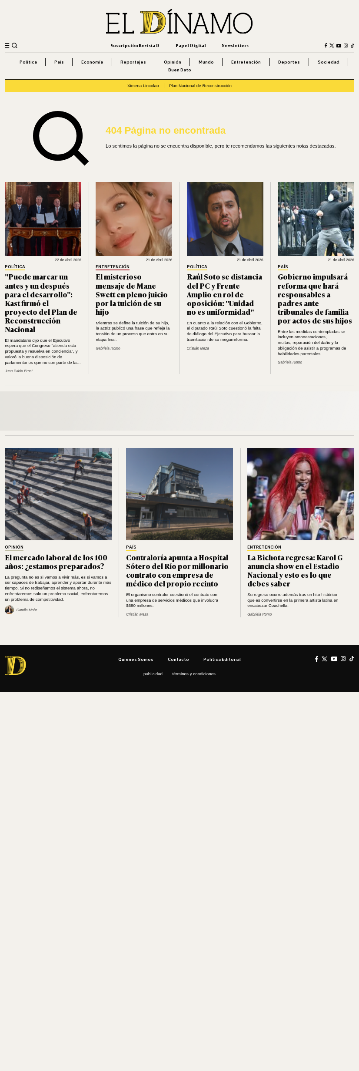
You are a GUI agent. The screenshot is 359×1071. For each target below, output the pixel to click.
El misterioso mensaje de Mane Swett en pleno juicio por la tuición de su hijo (132, 294)
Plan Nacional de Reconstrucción (200, 85)
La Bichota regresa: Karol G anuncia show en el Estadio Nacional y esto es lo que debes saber (294, 570)
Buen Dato (179, 69)
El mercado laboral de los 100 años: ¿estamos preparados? (56, 561)
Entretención (246, 61)
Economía (92, 61)
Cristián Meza (198, 348)
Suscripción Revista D (135, 45)
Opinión (172, 61)
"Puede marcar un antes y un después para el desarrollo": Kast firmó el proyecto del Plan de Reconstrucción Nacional (41, 302)
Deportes (289, 61)
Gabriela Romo (108, 348)
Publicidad (153, 673)
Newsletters (235, 45)
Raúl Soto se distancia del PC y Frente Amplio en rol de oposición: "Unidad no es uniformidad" (224, 294)
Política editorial (222, 659)
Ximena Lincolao (143, 85)
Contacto (178, 659)
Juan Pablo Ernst (19, 371)
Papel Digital (191, 45)
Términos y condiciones (194, 673)
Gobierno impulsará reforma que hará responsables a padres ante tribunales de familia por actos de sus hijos (315, 298)
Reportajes (133, 61)
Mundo (206, 61)
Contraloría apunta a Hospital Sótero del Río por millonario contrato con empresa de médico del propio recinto (177, 570)
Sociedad (328, 61)
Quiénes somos (135, 659)
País (59, 61)
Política (28, 61)
